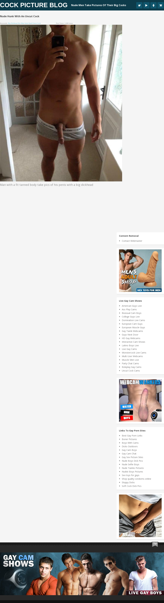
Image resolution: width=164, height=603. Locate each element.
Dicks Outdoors (130, 446)
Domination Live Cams (133, 320)
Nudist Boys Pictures (132, 471)
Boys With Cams (130, 442)
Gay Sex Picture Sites (132, 457)
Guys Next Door (130, 334)
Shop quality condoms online (136, 478)
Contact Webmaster (132, 240)
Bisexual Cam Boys (131, 313)
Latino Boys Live (130, 345)
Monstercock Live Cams (134, 352)
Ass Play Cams (129, 309)
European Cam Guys (132, 323)
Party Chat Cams (130, 363)
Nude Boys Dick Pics (132, 460)
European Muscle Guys (133, 327)
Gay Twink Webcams (132, 331)
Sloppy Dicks (128, 482)
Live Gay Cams (129, 349)
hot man (21, 23)
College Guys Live (131, 316)
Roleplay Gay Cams (131, 367)
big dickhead (13, 23)
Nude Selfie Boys (130, 464)
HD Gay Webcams (131, 338)
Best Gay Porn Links (132, 435)
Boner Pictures (129, 439)
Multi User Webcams (132, 356)
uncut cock (36, 23)
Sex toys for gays (130, 475)
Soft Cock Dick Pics (131, 485)
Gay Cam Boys (129, 449)
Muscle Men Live (130, 359)
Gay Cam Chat (129, 453)
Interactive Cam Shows (133, 341)
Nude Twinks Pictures (133, 467)
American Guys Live (132, 305)
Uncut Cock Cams (131, 370)
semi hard (28, 23)
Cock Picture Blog (34, 5)
